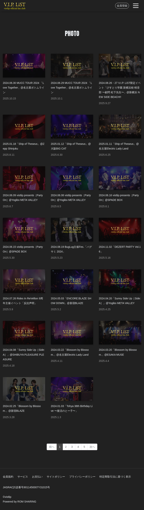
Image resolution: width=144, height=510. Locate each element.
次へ (92, 446)
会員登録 (122, 5)
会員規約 (8, 476)
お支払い (37, 476)
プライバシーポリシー (82, 476)
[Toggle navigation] (135, 6)
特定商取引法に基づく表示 (115, 476)
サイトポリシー (56, 476)
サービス (22, 476)
